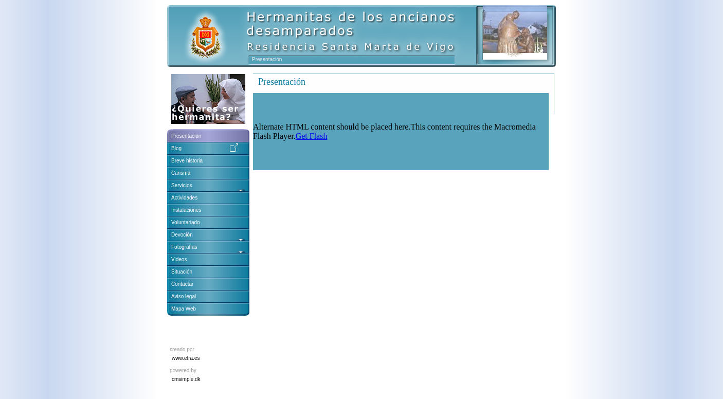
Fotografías (184, 247)
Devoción (182, 235)
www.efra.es (186, 358)
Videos (179, 259)
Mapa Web (183, 309)
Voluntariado (185, 222)
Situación (181, 272)
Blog (176, 148)
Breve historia (187, 161)
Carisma (180, 173)
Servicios (182, 185)
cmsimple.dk (186, 379)
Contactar (182, 284)
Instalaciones (186, 210)
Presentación (186, 136)
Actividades (184, 198)
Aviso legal (183, 296)
